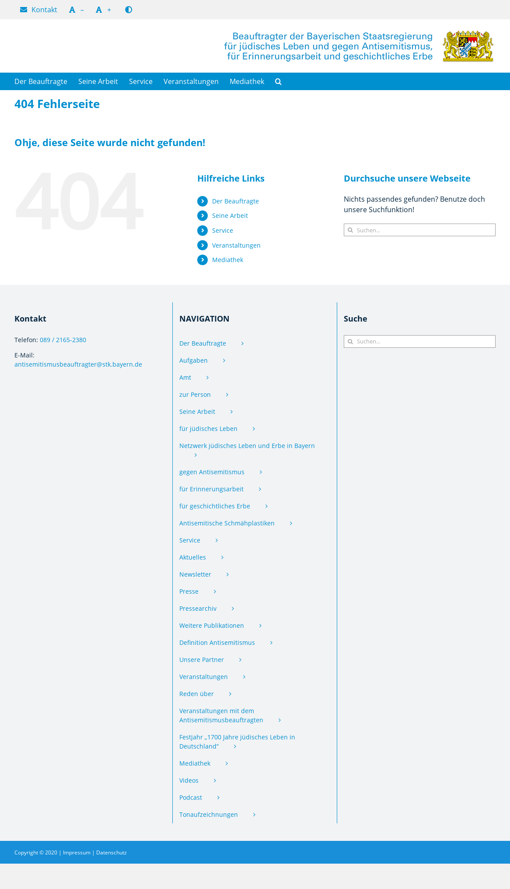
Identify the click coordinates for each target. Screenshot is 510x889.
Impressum (77, 852)
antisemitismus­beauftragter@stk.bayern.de (78, 364)
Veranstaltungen (236, 245)
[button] (278, 81)
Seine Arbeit (230, 215)
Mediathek (227, 260)
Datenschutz (111, 852)
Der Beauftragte (235, 201)
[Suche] (350, 230)
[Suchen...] (420, 230)
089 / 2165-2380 (63, 340)
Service (222, 230)
